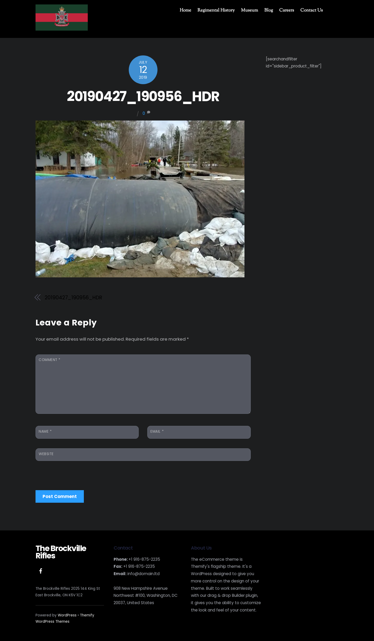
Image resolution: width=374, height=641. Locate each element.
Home (185, 10)
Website (46, 453)
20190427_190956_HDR (143, 96)
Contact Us (311, 10)
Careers (286, 10)
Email (157, 431)
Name (45, 431)
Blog (268, 10)
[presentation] (75, 474)
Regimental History (216, 10)
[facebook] (41, 570)
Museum (249, 10)
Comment (50, 359)
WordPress (67, 615)
